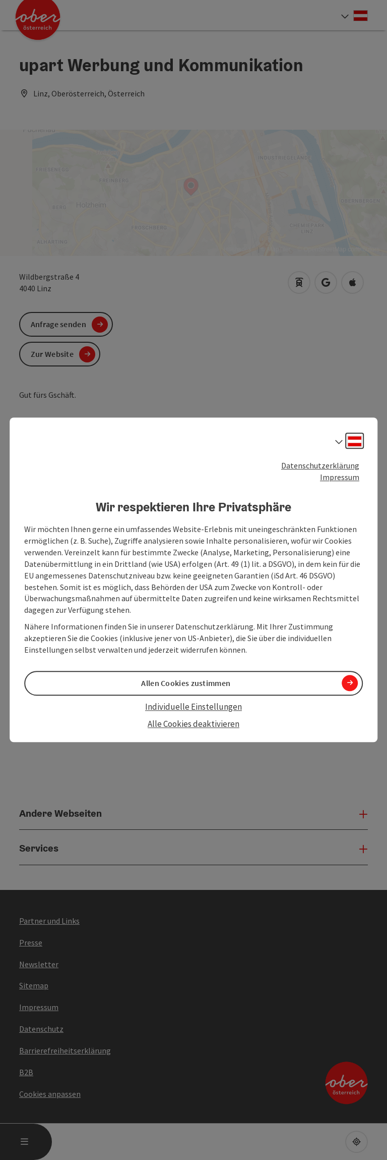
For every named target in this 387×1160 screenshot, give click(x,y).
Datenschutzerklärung (320, 465)
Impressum (339, 477)
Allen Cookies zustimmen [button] (185, 683)
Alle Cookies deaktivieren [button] (193, 723)
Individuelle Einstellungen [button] (193, 706)
